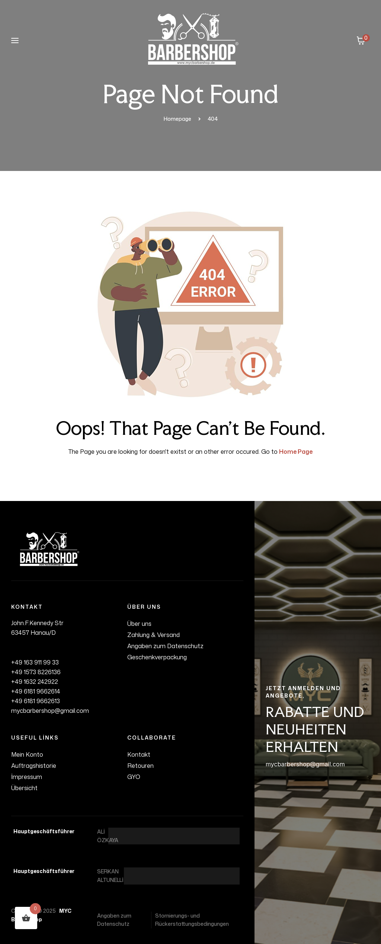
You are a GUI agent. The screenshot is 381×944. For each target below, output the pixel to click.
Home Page (296, 451)
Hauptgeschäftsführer (42, 831)
